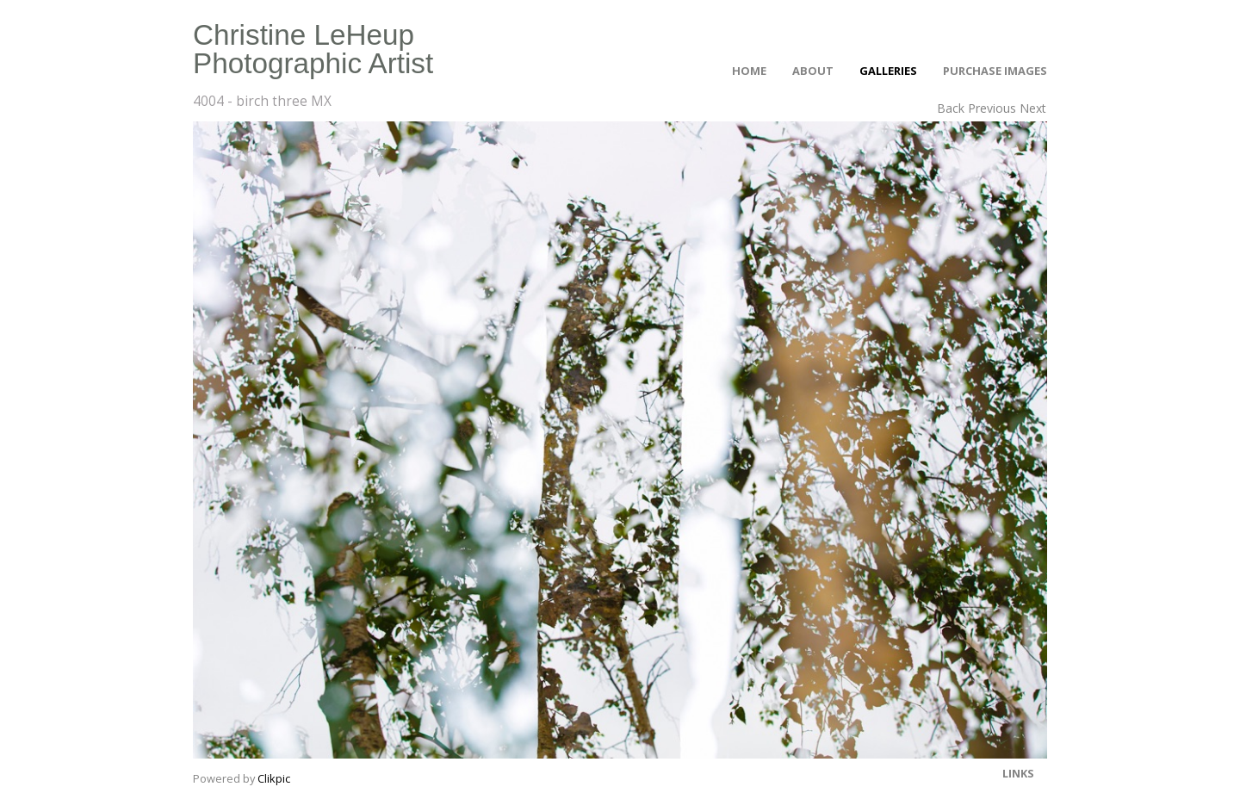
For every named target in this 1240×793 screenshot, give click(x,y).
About (813, 70)
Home (749, 70)
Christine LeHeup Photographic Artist (313, 49)
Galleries (888, 70)
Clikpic (273, 778)
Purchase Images (995, 70)
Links (1018, 773)
